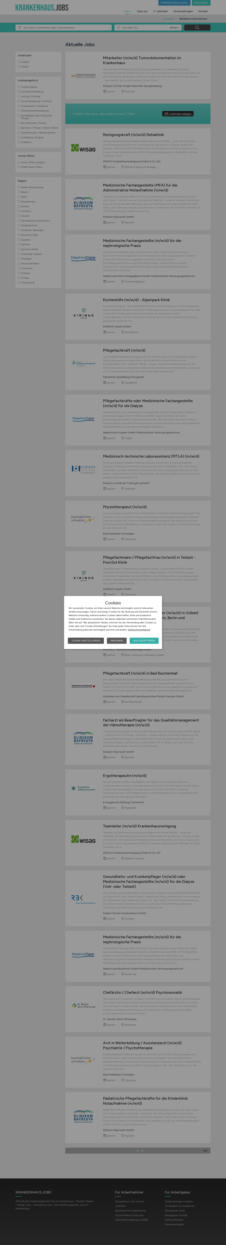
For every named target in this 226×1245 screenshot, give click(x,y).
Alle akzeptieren (144, 640)
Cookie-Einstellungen (86, 640)
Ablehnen (117, 640)
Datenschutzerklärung (139, 629)
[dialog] (113, 622)
